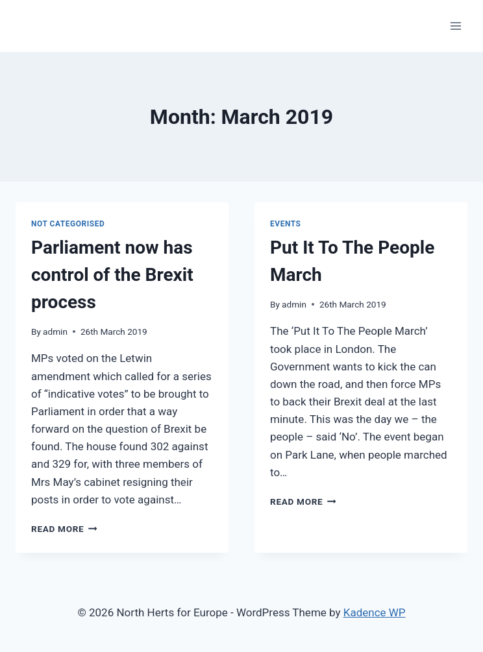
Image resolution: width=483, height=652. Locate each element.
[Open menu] (455, 26)
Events (285, 223)
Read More (64, 529)
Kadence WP (374, 612)
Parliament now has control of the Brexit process (112, 275)
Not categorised (68, 223)
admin (55, 331)
